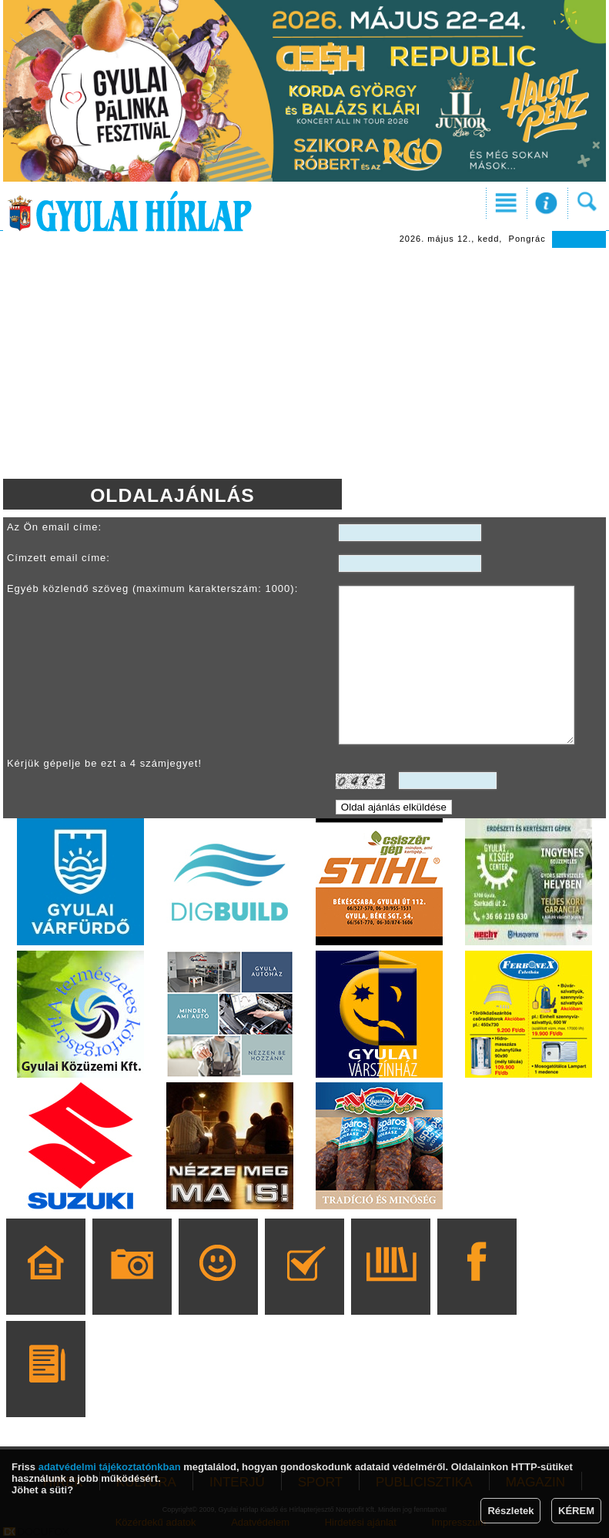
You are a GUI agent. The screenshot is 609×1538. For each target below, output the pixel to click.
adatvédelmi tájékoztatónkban (109, 1467)
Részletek (510, 1510)
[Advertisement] (304, 363)
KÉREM (576, 1510)
